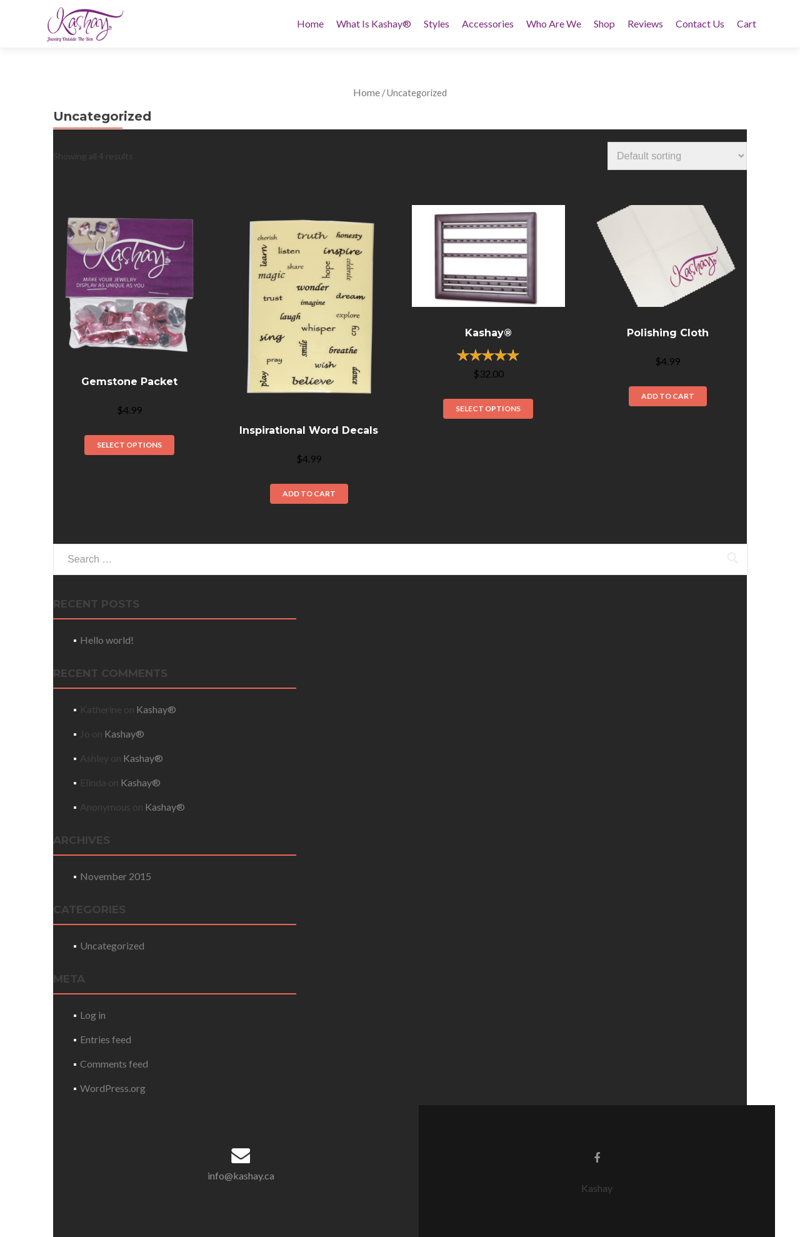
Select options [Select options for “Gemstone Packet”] (129, 444)
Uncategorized (112, 945)
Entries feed (105, 1039)
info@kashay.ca (241, 1175)
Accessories (488, 23)
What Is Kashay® (373, 23)
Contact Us (700, 23)
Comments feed (114, 1063)
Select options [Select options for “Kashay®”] (488, 408)
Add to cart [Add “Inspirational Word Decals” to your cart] (309, 493)
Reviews (645, 23)
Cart (746, 23)
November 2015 (115, 876)
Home (310, 23)
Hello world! (107, 640)
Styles (436, 23)
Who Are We (553, 23)
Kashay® (156, 709)
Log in (93, 1015)
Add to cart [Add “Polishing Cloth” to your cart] (667, 396)
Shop (604, 23)
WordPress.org (113, 1088)
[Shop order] (677, 156)
